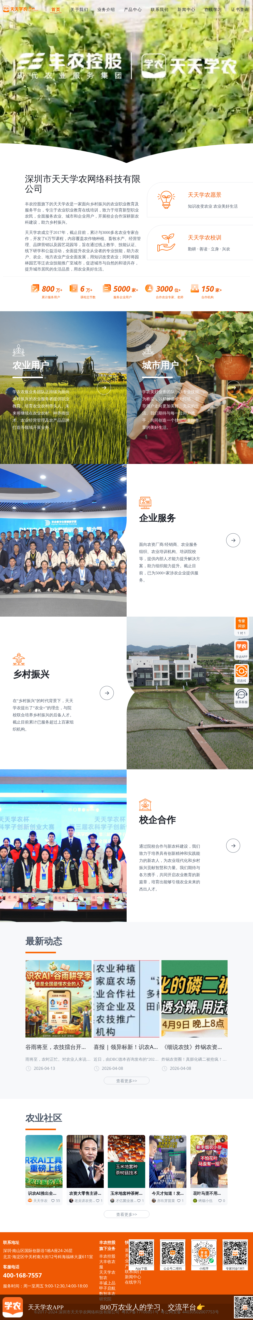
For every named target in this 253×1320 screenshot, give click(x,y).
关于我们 (79, 9)
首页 (56, 10)
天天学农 (107, 1272)
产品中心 (133, 9)
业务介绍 (106, 9)
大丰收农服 (107, 1264)
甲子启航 (107, 1288)
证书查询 (240, 9)
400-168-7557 (22, 1275)
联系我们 (160, 9)
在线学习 (213, 9)
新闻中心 (186, 9)
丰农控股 (107, 1256)
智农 (103, 1277)
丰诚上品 (107, 1283)
